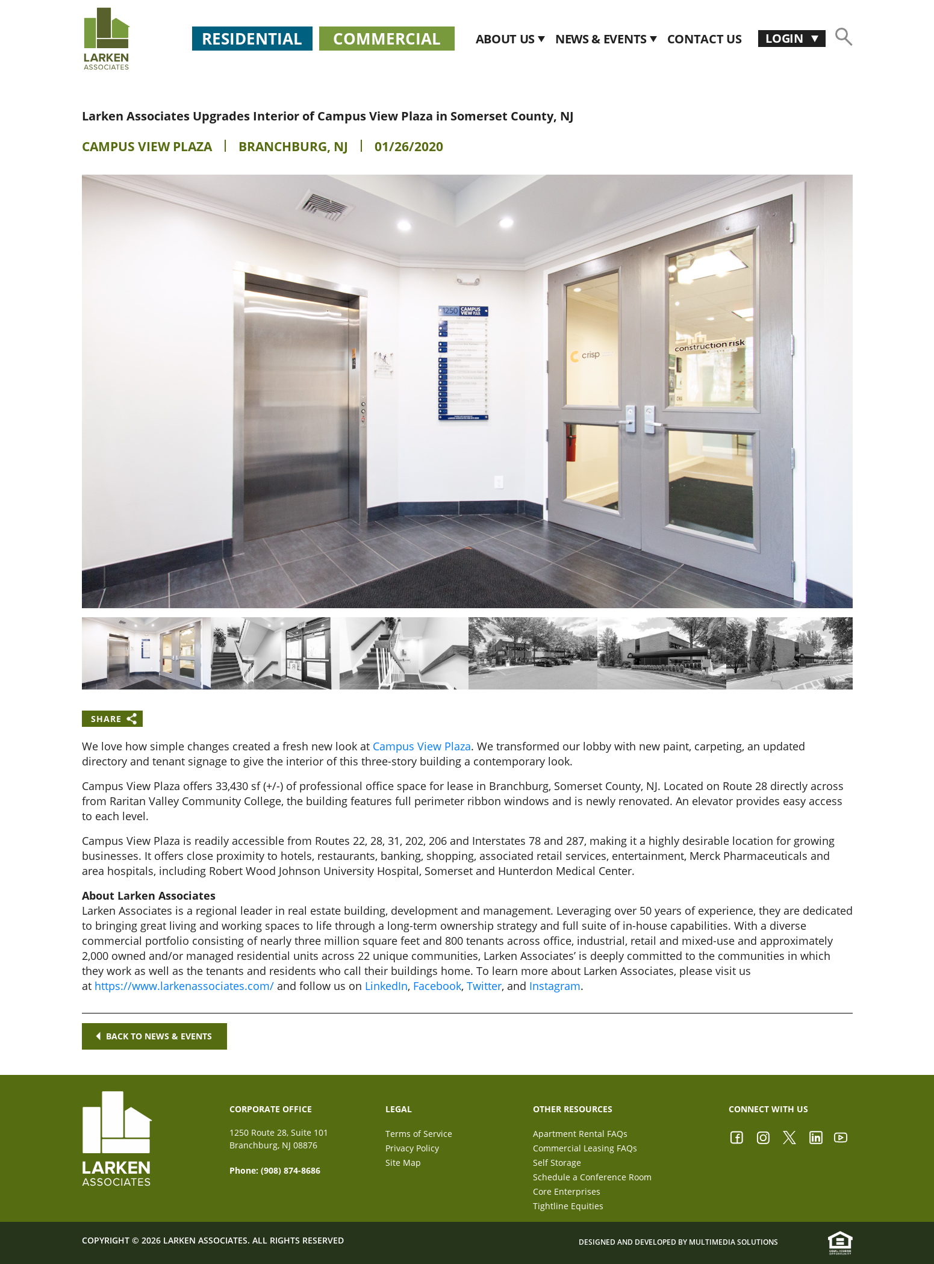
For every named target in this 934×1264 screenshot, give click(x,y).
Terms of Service (418, 1133)
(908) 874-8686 (290, 1170)
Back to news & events (154, 1036)
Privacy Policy (412, 1148)
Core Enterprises (566, 1191)
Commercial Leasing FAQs (585, 1148)
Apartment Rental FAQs (580, 1133)
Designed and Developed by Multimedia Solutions (678, 1242)
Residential (252, 38)
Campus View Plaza (147, 146)
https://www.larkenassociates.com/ (184, 986)
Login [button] (785, 38)
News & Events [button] (602, 39)
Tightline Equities (568, 1206)
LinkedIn (386, 986)
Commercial (387, 38)
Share (106, 718)
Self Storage (557, 1162)
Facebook (437, 986)
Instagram (555, 986)
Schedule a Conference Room (592, 1177)
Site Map (403, 1162)
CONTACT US (704, 39)
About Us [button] (507, 39)
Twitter (484, 986)
